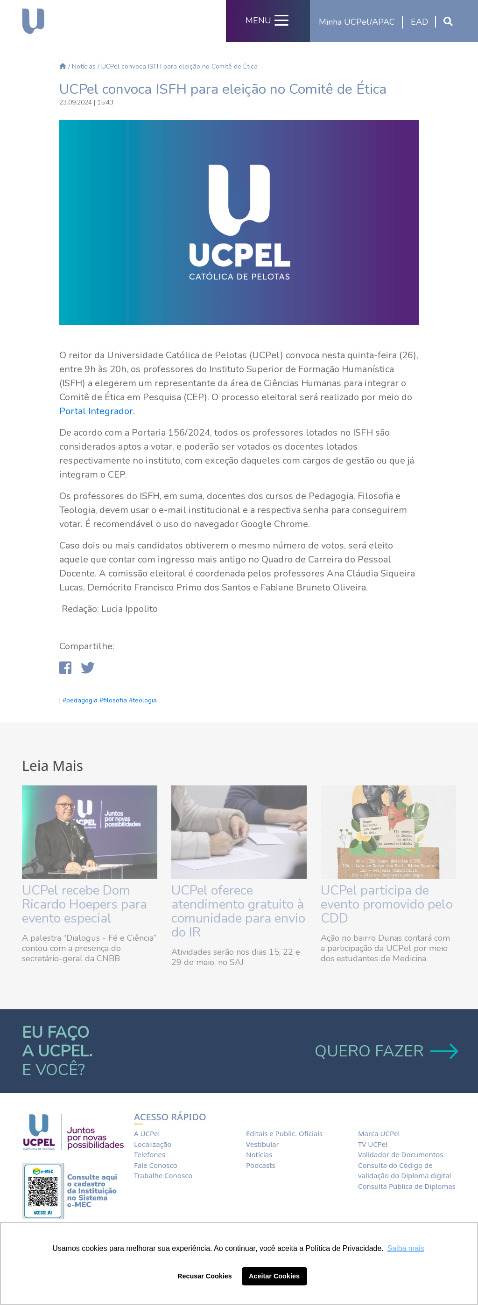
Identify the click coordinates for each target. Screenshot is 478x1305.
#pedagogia (80, 700)
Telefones (149, 1154)
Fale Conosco (155, 1165)
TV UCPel (372, 1144)
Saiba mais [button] (405, 1248)
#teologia (143, 700)
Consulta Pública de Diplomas (407, 1186)
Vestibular (262, 1144)
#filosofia (113, 700)
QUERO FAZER (385, 1051)
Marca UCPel (379, 1133)
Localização (152, 1144)
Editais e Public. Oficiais (284, 1133)
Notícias (84, 66)
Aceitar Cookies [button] (274, 1276)
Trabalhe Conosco (163, 1175)
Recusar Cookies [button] (204, 1276)
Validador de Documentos (400, 1154)
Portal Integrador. (97, 411)
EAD (419, 22)
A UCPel (147, 1133)
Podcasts (260, 1165)
